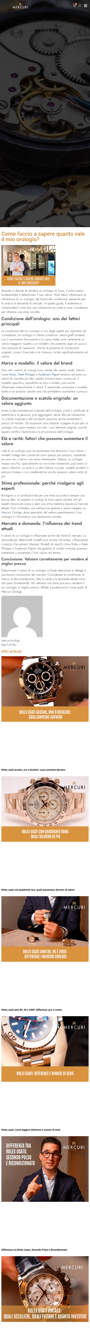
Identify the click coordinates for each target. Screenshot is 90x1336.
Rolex (12, 374)
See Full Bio (8, 644)
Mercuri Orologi (11, 512)
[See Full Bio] (18, 644)
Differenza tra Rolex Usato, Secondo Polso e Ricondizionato (34, 1249)
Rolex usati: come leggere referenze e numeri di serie (30, 1129)
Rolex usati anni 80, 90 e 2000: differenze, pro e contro (31, 1009)
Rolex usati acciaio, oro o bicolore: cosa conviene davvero (33, 769)
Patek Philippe (26, 374)
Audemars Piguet (48, 374)
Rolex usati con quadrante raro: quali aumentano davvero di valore (38, 889)
